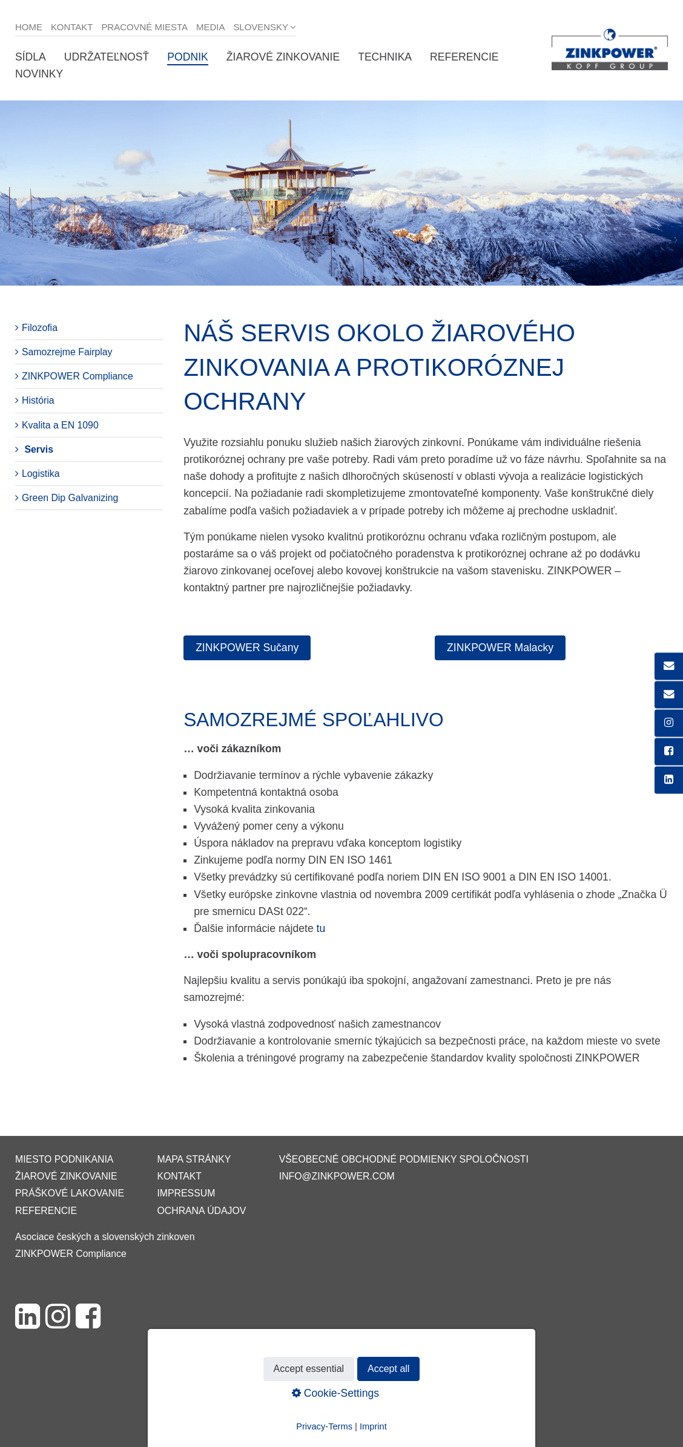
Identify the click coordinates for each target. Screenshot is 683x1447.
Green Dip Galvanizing (70, 498)
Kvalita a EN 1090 (60, 425)
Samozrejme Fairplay (67, 352)
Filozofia (40, 328)
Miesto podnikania (64, 1159)
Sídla (30, 57)
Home (28, 27)
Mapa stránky (194, 1159)
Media (210, 27)
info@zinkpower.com (337, 1176)
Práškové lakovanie (69, 1193)
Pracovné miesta (144, 27)
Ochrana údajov (201, 1211)
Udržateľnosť (106, 57)
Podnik (187, 57)
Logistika (40, 473)
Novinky (39, 74)
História (38, 400)
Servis (38, 449)
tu (321, 928)
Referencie (464, 57)
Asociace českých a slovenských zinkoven (104, 1237)
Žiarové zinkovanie (283, 57)
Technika (385, 57)
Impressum (186, 1193)
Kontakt (72, 27)
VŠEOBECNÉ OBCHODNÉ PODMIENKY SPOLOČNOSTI (404, 1159)
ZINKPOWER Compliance (77, 376)
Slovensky (260, 27)
